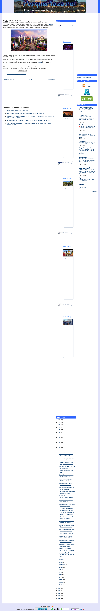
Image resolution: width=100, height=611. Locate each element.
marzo (61, 579)
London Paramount (11, 74)
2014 (59, 450)
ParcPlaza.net (82, 141)
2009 (59, 598)
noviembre (62, 559)
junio (60, 572)
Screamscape (82, 133)
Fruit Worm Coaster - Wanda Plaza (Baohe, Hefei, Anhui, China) (86, 110)
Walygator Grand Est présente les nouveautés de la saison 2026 (87, 143)
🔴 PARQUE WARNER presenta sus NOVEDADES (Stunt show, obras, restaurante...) (87, 128)
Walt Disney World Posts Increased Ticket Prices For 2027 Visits (87, 136)
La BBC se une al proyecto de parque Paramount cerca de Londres (25, 22)
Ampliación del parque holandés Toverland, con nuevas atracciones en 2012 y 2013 (27, 113)
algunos (40, 62)
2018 (59, 440)
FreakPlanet (82, 125)
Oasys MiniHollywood (85, 148)
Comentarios (55, 606)
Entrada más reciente (8, 79)
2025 (59, 422)
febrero (61, 582)
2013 (59, 588)
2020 (59, 435)
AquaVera (81, 184)
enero (60, 584)
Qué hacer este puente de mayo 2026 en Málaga (86, 180)
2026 (59, 419)
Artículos (49, 606)
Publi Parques (83, 157)
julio (60, 569)
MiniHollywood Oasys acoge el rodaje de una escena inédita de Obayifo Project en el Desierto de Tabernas (87, 151)
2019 (59, 437)
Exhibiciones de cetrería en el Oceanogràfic (17, 110)
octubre (61, 562)
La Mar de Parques (84, 115)
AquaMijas (82, 178)
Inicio (30, 79)
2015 (59, 447)
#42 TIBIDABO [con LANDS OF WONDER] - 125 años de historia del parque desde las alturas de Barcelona (87, 172)
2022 (59, 430)
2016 (59, 445)
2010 (59, 595)
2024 (59, 424)
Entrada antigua (51, 79)
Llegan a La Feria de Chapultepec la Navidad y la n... (66, 554)
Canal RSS (87, 86)
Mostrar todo (94, 191)
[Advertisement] (50, 15)
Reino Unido (23, 74)
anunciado (50, 24)
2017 (59, 442)
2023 (59, 427)
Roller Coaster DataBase (85, 107)
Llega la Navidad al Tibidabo (66, 533)
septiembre (62, 564)
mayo (60, 574)
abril (60, 577)
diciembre (61, 452)
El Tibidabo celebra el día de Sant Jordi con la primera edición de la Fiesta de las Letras (28, 120)
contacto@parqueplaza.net (84, 77)
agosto (61, 567)
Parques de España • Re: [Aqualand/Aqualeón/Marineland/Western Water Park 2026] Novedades (87, 119)
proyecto (18, 74)
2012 (59, 590)
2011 (59, 593)
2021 (59, 432)
